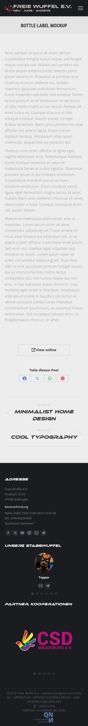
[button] (32, 593)
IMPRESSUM (22, 697)
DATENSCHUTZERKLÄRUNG (52, 697)
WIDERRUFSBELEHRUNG (44, 701)
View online (44, 349)
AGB (76, 697)
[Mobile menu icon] (80, 8)
